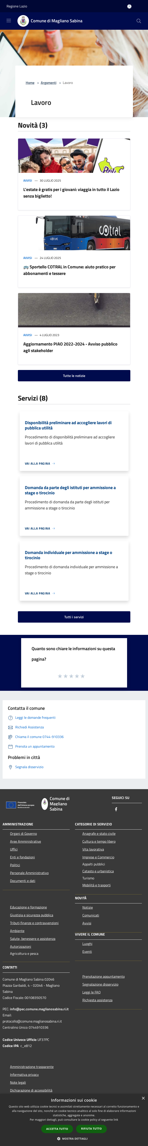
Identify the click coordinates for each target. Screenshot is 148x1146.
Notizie (87, 907)
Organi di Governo (23, 833)
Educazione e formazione (28, 907)
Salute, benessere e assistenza (32, 938)
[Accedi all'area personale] (129, 6)
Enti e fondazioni (22, 857)
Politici (15, 865)
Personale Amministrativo (29, 872)
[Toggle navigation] (8, 20)
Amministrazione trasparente (32, 1066)
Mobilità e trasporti (96, 885)
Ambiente (17, 930)
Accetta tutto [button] (57, 1129)
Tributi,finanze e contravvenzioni (34, 922)
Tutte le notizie (74, 375)
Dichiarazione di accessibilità (31, 1090)
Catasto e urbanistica (98, 871)
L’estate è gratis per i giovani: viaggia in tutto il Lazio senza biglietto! (71, 192)
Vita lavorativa (93, 849)
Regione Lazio (17, 6)
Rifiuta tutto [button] (91, 1128)
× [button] (143, 1098)
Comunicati (90, 915)
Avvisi (27, 180)
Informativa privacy (24, 1074)
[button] (74, 1138)
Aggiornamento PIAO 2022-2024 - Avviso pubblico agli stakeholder (70, 347)
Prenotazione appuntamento (103, 976)
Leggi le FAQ (91, 992)
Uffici (14, 849)
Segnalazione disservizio (100, 984)
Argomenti (48, 82)
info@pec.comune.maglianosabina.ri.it (39, 1009)
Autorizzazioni (20, 946)
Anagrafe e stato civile (99, 833)
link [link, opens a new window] (116, 1120)
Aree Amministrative (25, 841)
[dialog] (74, 1120)
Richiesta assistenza (97, 1000)
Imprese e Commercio (98, 857)
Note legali (18, 1082)
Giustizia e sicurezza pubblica (31, 915)
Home (30, 82)
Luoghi (87, 943)
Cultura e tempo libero (99, 841)
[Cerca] (138, 21)
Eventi (87, 951)
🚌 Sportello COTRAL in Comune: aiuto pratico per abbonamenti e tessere (69, 270)
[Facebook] (116, 809)
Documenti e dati (22, 880)
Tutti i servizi (74, 617)
